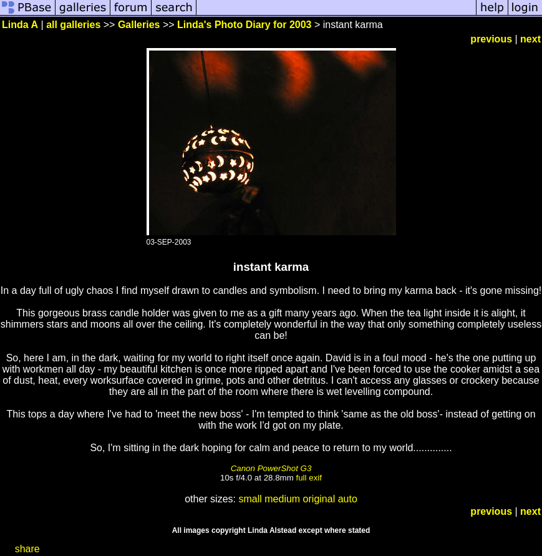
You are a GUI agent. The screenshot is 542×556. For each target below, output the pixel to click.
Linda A (20, 24)
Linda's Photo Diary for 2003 (244, 24)
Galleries (139, 24)
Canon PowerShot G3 (271, 468)
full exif (309, 477)
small (249, 499)
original (319, 499)
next (530, 39)
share (27, 549)
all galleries (73, 24)
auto (347, 499)
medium (282, 499)
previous (491, 39)
